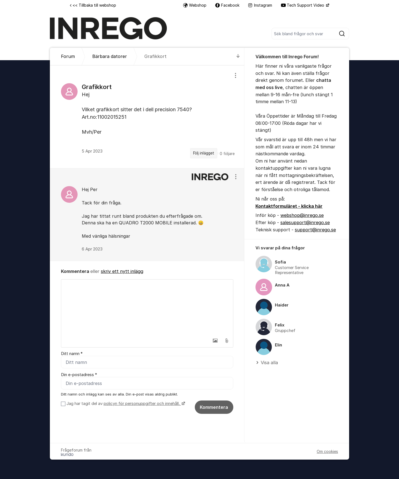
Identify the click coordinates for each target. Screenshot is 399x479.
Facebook (227, 5)
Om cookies (327, 451)
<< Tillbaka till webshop (93, 5)
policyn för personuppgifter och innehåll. (142, 403)
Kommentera (214, 407)
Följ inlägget (203, 153)
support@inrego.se (315, 229)
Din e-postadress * (79, 374)
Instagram (260, 5)
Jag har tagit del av (125, 403)
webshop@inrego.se (302, 215)
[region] (147, 116)
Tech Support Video (303, 5)
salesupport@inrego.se (305, 222)
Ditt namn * (72, 353)
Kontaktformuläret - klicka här (289, 206)
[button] (215, 340)
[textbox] (147, 307)
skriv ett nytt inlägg (122, 271)
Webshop (194, 5)
